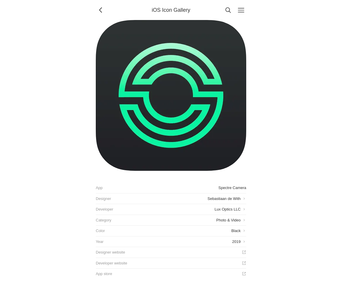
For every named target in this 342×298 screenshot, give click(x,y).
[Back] (101, 10)
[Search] (228, 10)
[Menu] (241, 10)
